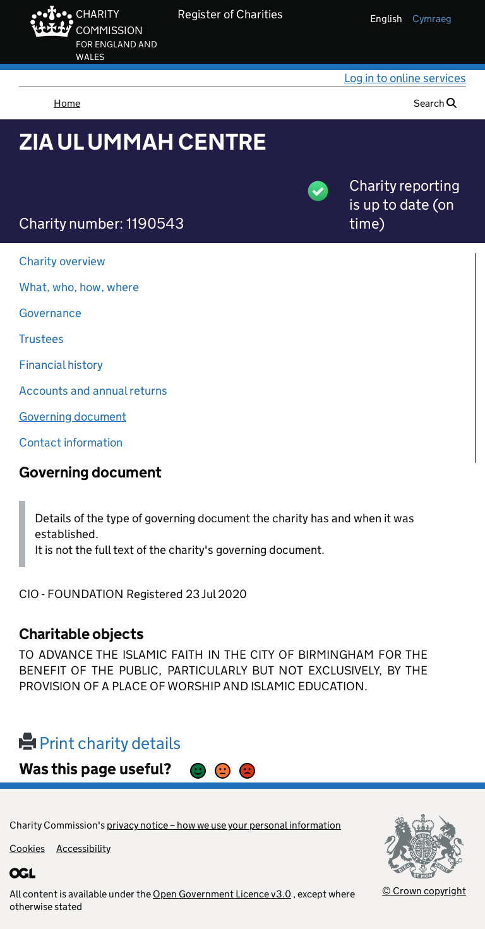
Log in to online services (405, 78)
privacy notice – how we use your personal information (224, 825)
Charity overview (62, 261)
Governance (50, 313)
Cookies (27, 848)
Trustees (41, 339)
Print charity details (100, 743)
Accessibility (83, 848)
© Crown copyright (424, 891)
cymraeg (432, 19)
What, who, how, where (79, 287)
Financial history (61, 364)
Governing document (72, 416)
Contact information (71, 442)
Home (67, 103)
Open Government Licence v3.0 (222, 894)
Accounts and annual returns (93, 390)
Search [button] (435, 103)
